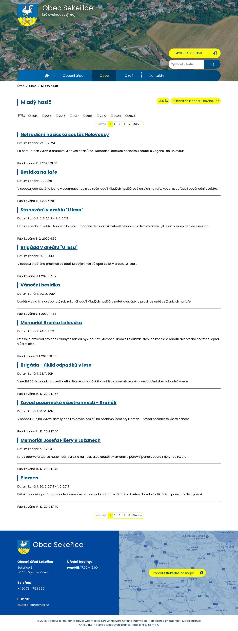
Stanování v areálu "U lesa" (51, 210)
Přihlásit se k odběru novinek (196, 101)
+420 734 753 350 (188, 53)
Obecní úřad (73, 75)
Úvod (47, 75)
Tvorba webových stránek (113, 625)
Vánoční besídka (40, 285)
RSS (163, 101)
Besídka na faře (38, 172)
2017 (76, 116)
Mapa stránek (191, 621)
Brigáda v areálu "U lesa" (49, 247)
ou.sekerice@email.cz (33, 605)
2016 (62, 116)
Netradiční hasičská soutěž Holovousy (64, 134)
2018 (89, 116)
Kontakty (156, 75)
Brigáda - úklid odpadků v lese (55, 365)
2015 (48, 116)
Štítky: (21, 115)
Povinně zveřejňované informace (125, 621)
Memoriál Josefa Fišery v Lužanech (60, 440)
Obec (104, 75)
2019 (103, 116)
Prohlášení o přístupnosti (164, 621)
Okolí (129, 75)
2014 (34, 116)
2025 (132, 116)
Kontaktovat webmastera (85, 621)
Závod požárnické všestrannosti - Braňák (68, 402)
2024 (117, 116)
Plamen (29, 478)
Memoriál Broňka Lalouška (51, 323)
